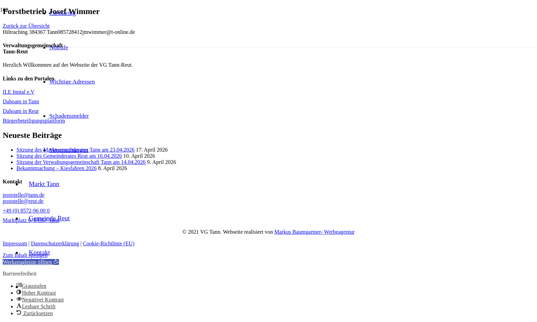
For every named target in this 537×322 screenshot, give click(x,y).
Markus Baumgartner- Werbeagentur (314, 232)
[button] (34, 313)
